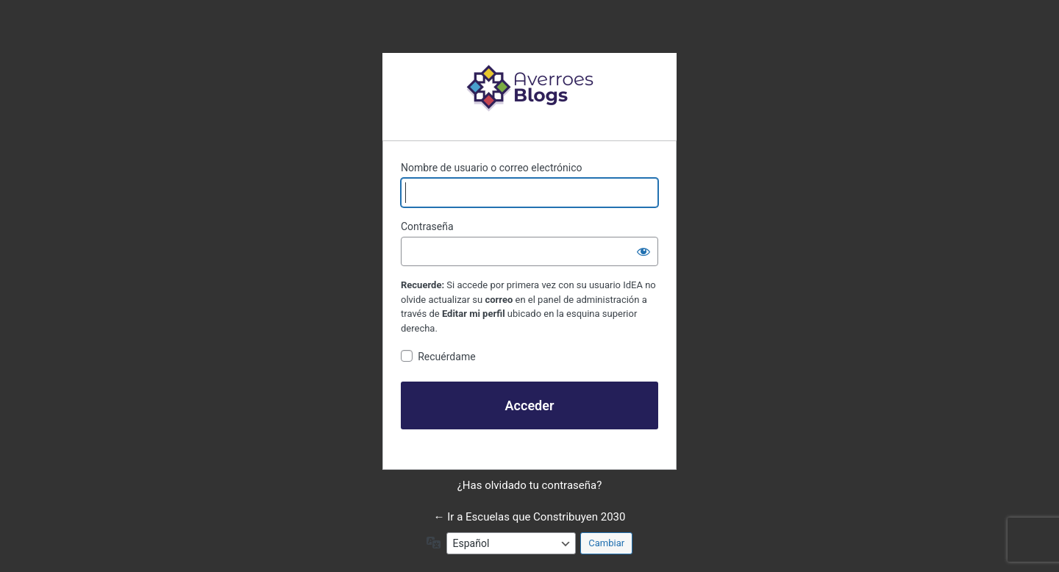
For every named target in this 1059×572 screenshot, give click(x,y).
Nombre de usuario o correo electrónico (491, 168)
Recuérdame (446, 356)
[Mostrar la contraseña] (643, 251)
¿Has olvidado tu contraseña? (529, 485)
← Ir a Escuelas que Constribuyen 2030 (530, 516)
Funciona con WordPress (529, 87)
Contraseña (427, 226)
